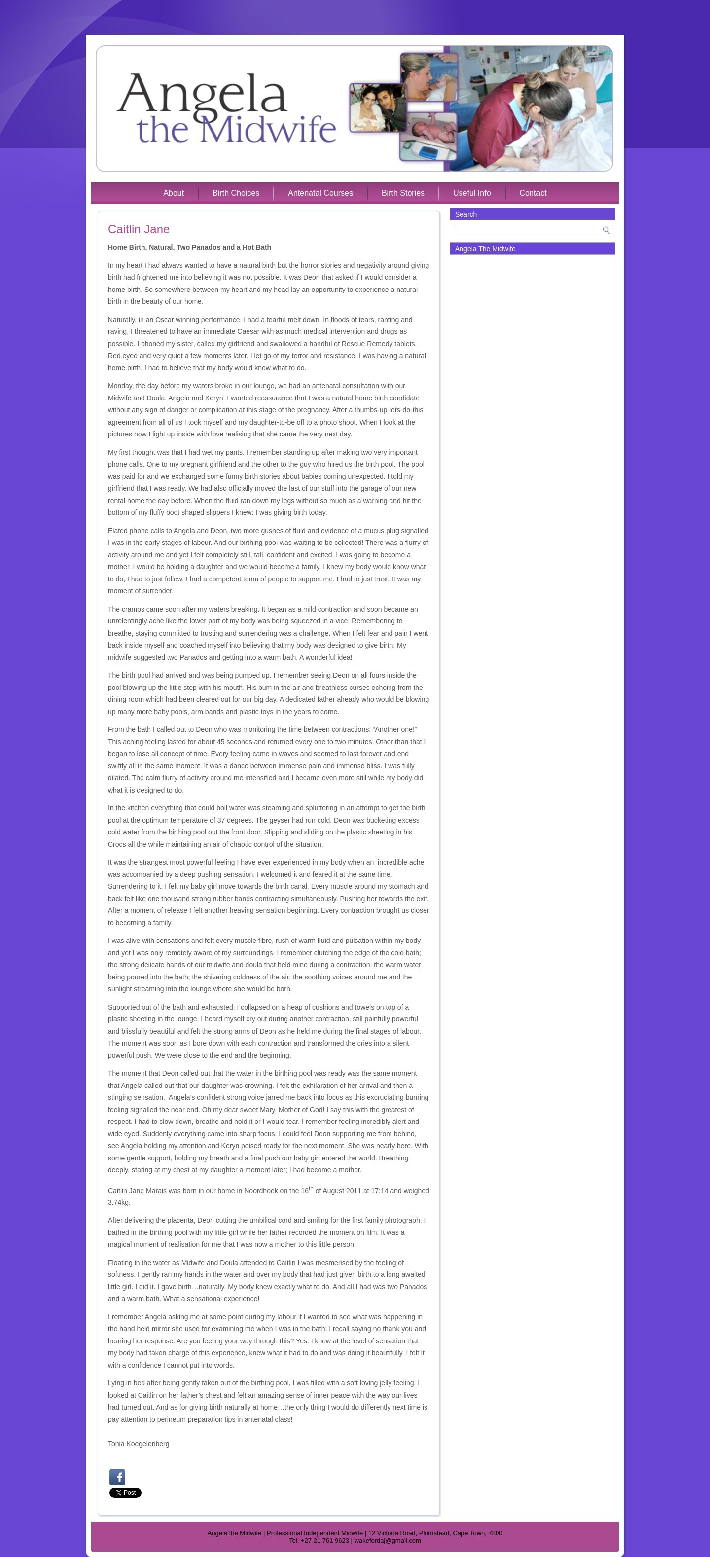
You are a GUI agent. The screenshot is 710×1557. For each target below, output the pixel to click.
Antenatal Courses (320, 193)
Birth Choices (236, 193)
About (173, 193)
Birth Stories (403, 193)
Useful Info (472, 193)
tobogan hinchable (136, 1431)
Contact (533, 193)
